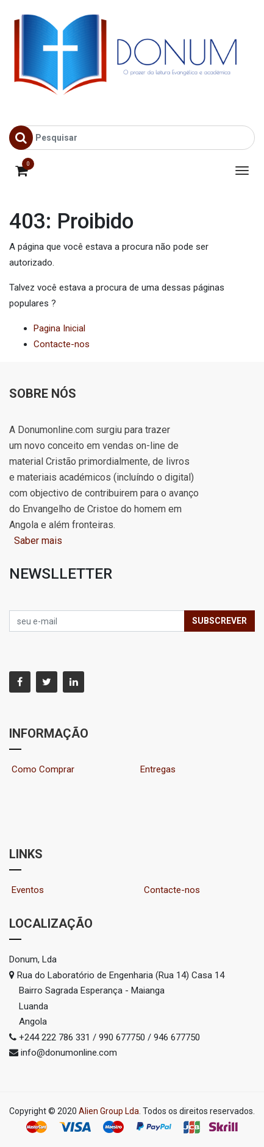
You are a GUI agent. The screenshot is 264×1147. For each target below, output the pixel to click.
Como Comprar (48, 769)
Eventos (39, 889)
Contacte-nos (62, 344)
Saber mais (37, 540)
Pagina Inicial (59, 328)
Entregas (158, 769)
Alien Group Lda (109, 1111)
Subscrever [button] (219, 621)
